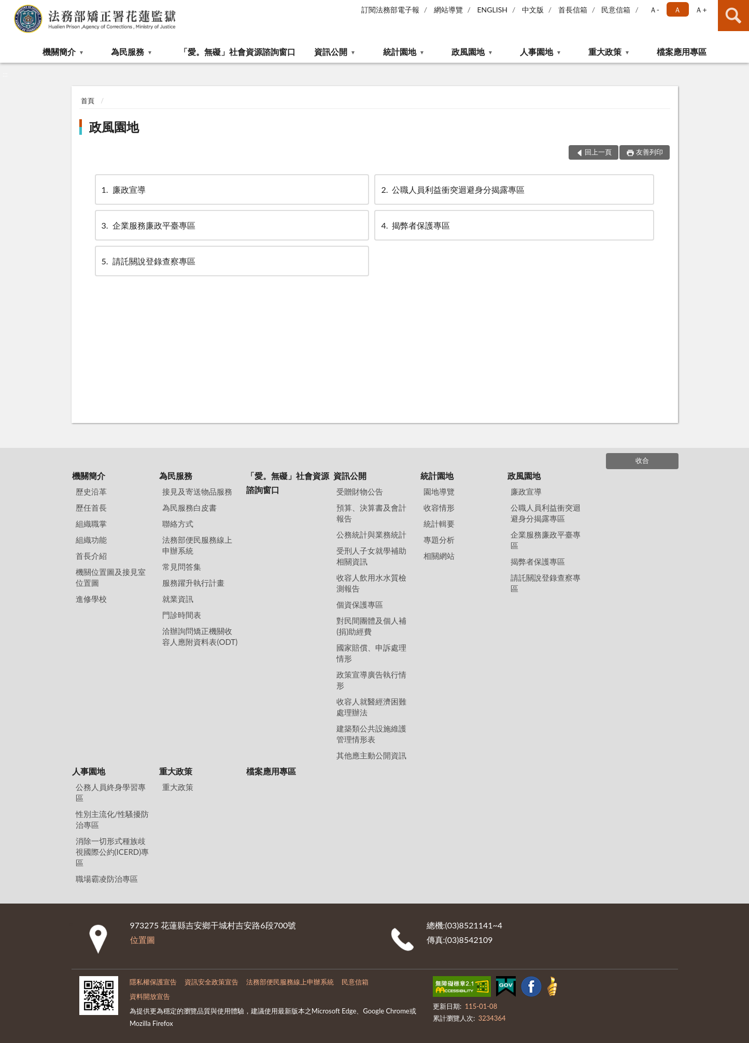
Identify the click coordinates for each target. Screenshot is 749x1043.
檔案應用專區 (681, 52)
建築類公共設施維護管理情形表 (371, 734)
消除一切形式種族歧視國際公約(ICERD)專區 (112, 851)
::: (8, 8)
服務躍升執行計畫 (193, 582)
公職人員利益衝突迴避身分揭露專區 (452, 189)
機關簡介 (59, 52)
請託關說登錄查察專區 (147, 261)
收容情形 (439, 507)
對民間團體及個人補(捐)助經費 (371, 626)
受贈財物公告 (359, 491)
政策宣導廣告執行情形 (371, 680)
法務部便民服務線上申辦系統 (197, 545)
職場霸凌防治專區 (107, 878)
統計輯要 (439, 523)
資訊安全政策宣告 (211, 982)
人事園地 (536, 52)
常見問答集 (181, 566)
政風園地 (468, 52)
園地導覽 (439, 491)
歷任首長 (91, 507)
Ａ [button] (677, 9)
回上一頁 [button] (598, 152)
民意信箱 (615, 9)
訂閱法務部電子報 (390, 9)
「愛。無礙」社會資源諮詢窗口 (237, 52)
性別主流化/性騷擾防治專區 (112, 819)
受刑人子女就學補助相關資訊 (371, 556)
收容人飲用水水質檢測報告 (371, 583)
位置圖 (142, 940)
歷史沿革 (91, 491)
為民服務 (127, 52)
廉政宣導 (123, 189)
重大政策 (604, 52)
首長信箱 (572, 9)
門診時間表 (181, 614)
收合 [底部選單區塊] (642, 460)
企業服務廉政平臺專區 (147, 225)
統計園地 (399, 52)
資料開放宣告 (150, 996)
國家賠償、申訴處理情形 (371, 653)
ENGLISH (492, 9)
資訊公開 (330, 52)
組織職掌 (91, 523)
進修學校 (91, 598)
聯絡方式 (177, 523)
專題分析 (439, 539)
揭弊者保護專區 (414, 225)
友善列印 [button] (649, 152)
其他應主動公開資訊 (371, 755)
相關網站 (439, 555)
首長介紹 (91, 555)
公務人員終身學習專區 (111, 792)
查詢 (733, 15)
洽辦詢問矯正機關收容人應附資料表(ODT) (199, 636)
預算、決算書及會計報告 (371, 513)
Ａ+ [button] (700, 9)
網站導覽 (448, 9)
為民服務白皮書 (189, 507)
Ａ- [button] (654, 9)
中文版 (533, 9)
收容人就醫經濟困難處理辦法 (371, 707)
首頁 (87, 100)
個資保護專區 (359, 604)
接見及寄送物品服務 (197, 491)
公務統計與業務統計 (371, 534)
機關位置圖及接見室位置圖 (111, 577)
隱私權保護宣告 (153, 982)
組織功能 (91, 539)
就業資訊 (177, 598)
